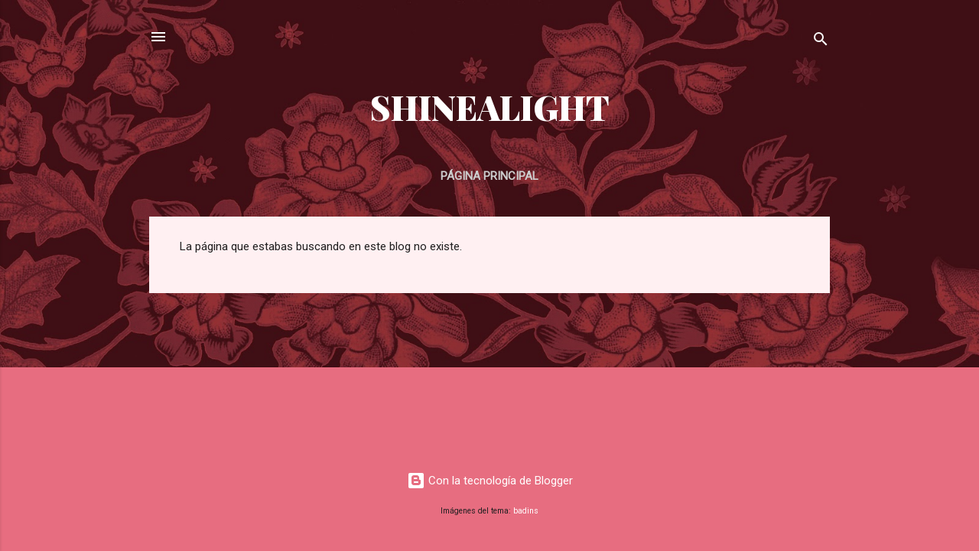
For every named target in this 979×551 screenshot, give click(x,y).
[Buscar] (820, 41)
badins (525, 511)
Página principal (489, 176)
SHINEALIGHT (490, 106)
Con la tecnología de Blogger (490, 480)
